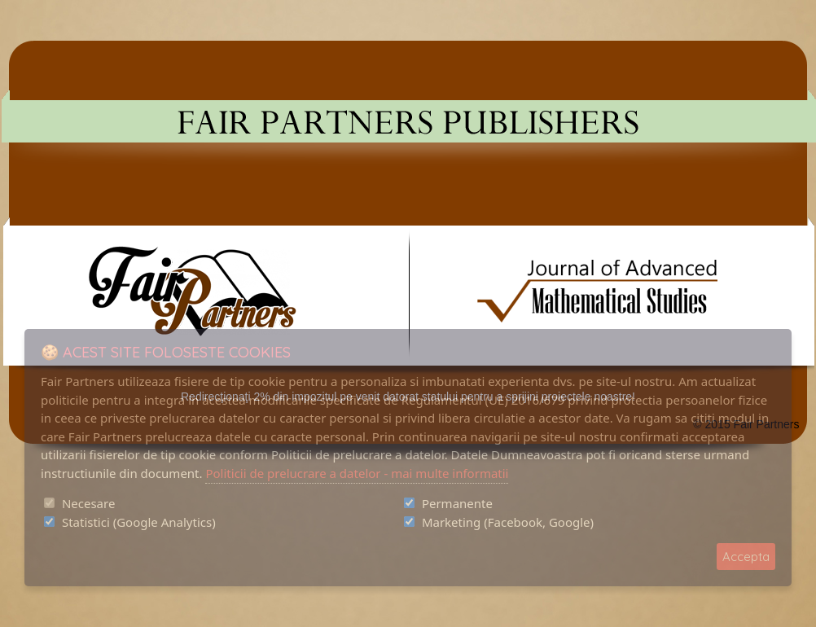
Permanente (457, 503)
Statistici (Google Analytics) (139, 522)
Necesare (88, 503)
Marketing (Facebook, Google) (508, 522)
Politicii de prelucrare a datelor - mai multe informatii (356, 473)
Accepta (746, 556)
